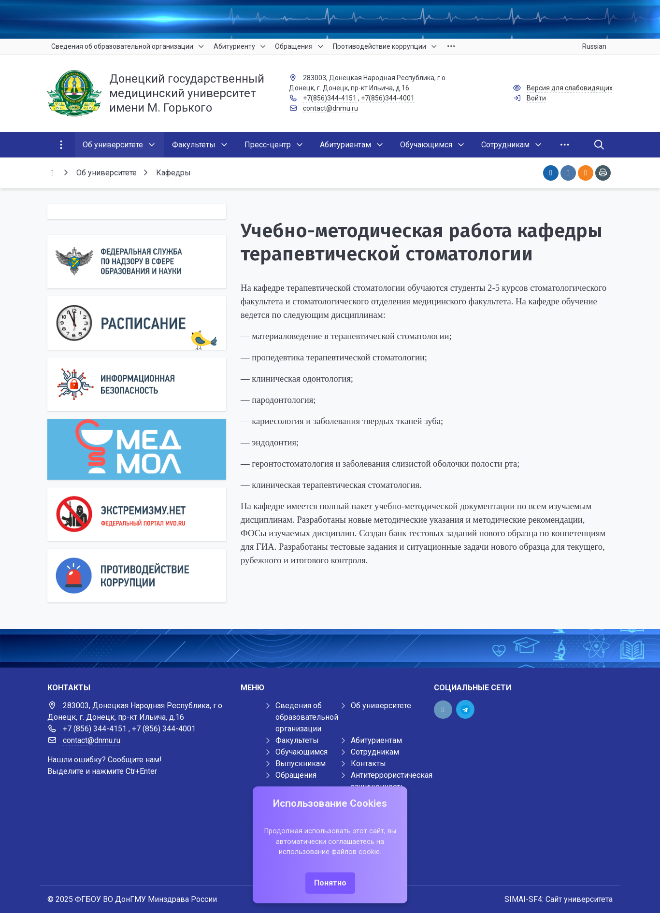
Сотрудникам (375, 751)
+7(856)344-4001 (388, 98)
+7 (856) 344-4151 (95, 728)
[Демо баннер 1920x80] (330, 648)
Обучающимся (301, 751)
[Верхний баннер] (330, 19)
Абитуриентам (376, 740)
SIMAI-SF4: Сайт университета (558, 899)
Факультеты (297, 740)
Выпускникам (300, 763)
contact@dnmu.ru (330, 108)
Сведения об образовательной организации (306, 717)
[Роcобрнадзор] (136, 261)
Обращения (295, 775)
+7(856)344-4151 (330, 98)
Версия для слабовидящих (570, 88)
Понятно (330, 882)
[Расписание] (136, 323)
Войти (536, 98)
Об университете (381, 705)
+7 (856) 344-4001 (164, 728)
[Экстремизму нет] (136, 514)
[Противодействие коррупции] (136, 575)
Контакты (368, 763)
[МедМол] (136, 449)
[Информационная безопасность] (136, 384)
